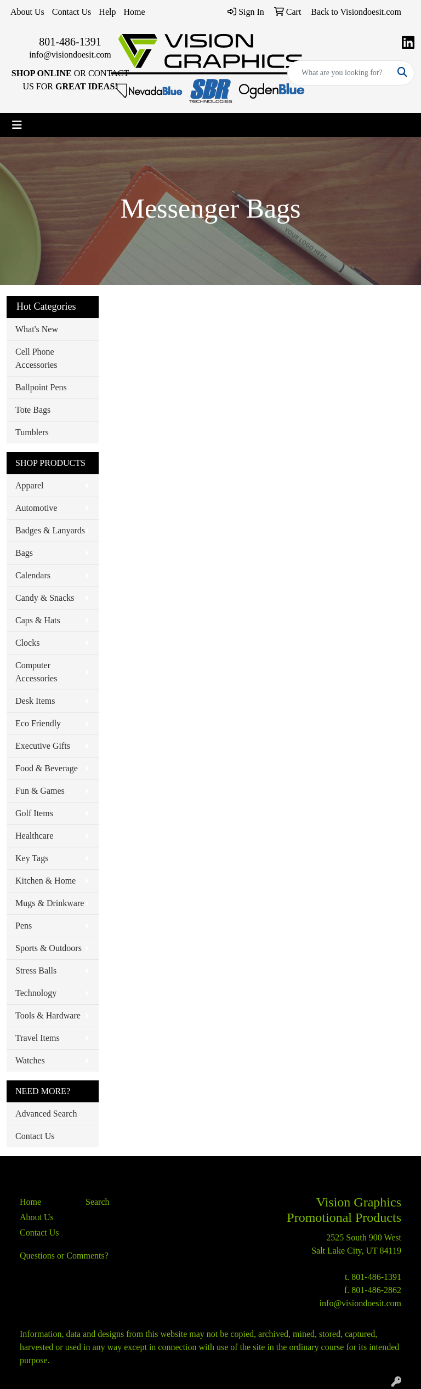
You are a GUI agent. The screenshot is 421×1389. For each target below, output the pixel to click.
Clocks (27, 642)
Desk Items (35, 700)
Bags (24, 552)
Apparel (29, 485)
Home (134, 11)
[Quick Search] (339, 73)
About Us (27, 11)
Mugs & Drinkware (49, 903)
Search (98, 1201)
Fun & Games (40, 790)
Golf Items (34, 813)
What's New (36, 329)
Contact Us (72, 11)
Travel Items (37, 1038)
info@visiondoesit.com (70, 54)
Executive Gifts (42, 745)
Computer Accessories (36, 672)
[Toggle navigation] (17, 125)
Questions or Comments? (64, 1255)
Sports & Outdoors (48, 948)
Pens (23, 925)
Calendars (32, 575)
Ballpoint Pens (41, 387)
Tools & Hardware (48, 1015)
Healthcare (34, 835)
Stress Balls (35, 970)
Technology (35, 993)
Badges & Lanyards (50, 530)
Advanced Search (46, 1113)
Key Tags (31, 858)
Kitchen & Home (45, 880)
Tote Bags (32, 409)
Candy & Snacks (45, 597)
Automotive (36, 508)
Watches (30, 1060)
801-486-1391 (70, 42)
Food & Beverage (46, 768)
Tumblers (32, 432)
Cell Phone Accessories (36, 358)
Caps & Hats (37, 620)
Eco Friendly (38, 723)
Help (107, 11)
